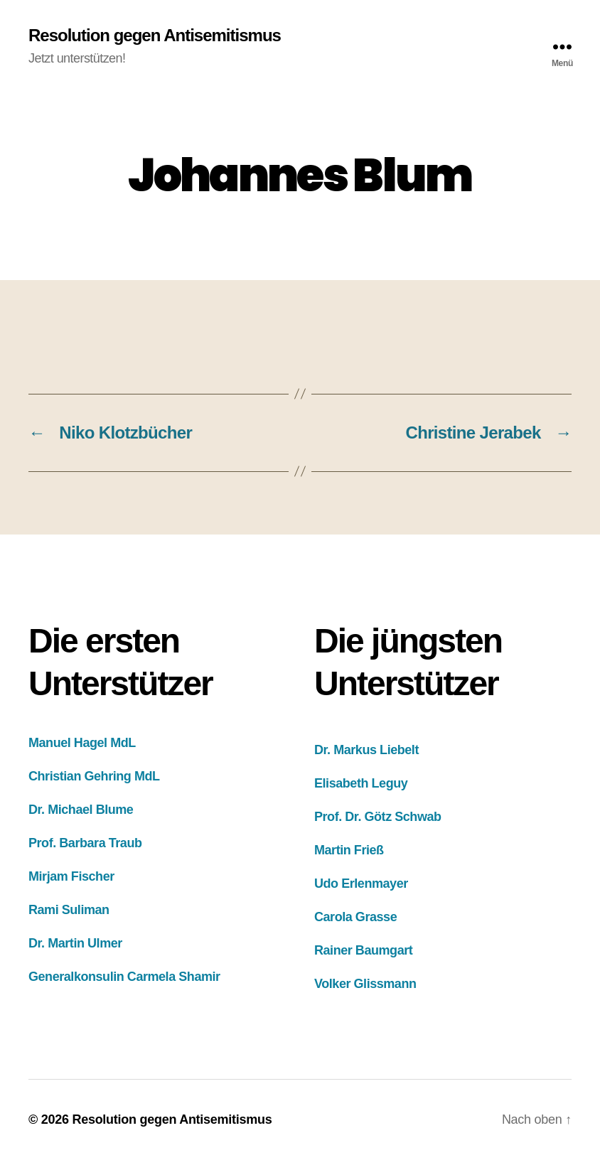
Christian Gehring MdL (94, 776)
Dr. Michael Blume (80, 809)
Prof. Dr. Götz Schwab (377, 817)
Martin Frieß (349, 850)
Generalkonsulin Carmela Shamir (124, 977)
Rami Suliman (68, 910)
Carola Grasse (355, 917)
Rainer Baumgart (363, 950)
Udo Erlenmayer (361, 883)
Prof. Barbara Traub (85, 843)
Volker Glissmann (365, 984)
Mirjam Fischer (71, 876)
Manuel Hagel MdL (82, 743)
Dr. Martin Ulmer (75, 943)
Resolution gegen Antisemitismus (154, 35)
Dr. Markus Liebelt (366, 750)
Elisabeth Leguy (360, 783)
